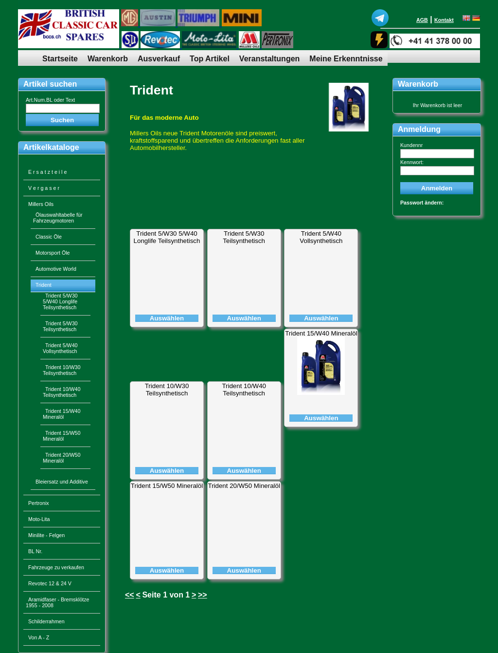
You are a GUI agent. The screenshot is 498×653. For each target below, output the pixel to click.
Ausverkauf (159, 59)
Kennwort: (412, 162)
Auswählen (167, 318)
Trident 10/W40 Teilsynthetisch (244, 389)
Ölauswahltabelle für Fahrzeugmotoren (58, 218)
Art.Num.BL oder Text (50, 100)
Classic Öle (49, 237)
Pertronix (38, 503)
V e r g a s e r (43, 188)
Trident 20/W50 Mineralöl (244, 485)
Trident (151, 90)
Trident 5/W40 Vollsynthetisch (321, 237)
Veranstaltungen (269, 59)
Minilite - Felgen (46, 535)
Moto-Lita (39, 519)
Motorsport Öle (53, 253)
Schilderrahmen (46, 621)
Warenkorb (108, 59)
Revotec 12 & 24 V (49, 583)
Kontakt (444, 20)
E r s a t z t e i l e (47, 172)
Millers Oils (40, 204)
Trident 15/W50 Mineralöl (167, 485)
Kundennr (411, 145)
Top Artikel (210, 59)
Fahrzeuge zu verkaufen (56, 567)
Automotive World (56, 269)
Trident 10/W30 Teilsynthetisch (167, 389)
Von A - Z (38, 637)
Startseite (60, 59)
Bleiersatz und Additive (62, 482)
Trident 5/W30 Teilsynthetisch (244, 237)
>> (202, 595)
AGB (422, 20)
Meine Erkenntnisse (345, 59)
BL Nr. (35, 551)
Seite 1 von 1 (166, 595)
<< (129, 595)
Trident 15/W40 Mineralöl (321, 333)
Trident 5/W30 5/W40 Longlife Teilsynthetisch (167, 237)
